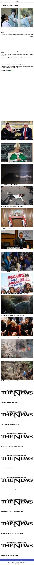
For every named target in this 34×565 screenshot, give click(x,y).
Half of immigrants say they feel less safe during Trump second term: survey (14, 293)
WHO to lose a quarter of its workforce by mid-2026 (10, 402)
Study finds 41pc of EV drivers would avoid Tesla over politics (12, 446)
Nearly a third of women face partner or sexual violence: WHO (12, 206)
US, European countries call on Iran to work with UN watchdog (12, 249)
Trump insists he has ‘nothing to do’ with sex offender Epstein (12, 511)
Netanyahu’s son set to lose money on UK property (10, 337)
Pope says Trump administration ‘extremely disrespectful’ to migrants (13, 162)
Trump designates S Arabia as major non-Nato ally (10, 140)
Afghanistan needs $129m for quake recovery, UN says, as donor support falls (15, 380)
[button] (8, 70)
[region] (17, 42)
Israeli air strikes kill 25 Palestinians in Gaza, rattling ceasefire (12, 271)
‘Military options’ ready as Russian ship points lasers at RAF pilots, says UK (14, 228)
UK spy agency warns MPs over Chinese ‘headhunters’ (10, 489)
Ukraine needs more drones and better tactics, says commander (12, 533)
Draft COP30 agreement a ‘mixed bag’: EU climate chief (10, 555)
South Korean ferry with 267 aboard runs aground (9, 184)
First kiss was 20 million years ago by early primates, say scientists (13, 315)
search (32, 1)
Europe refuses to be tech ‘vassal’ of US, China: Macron (10, 424)
